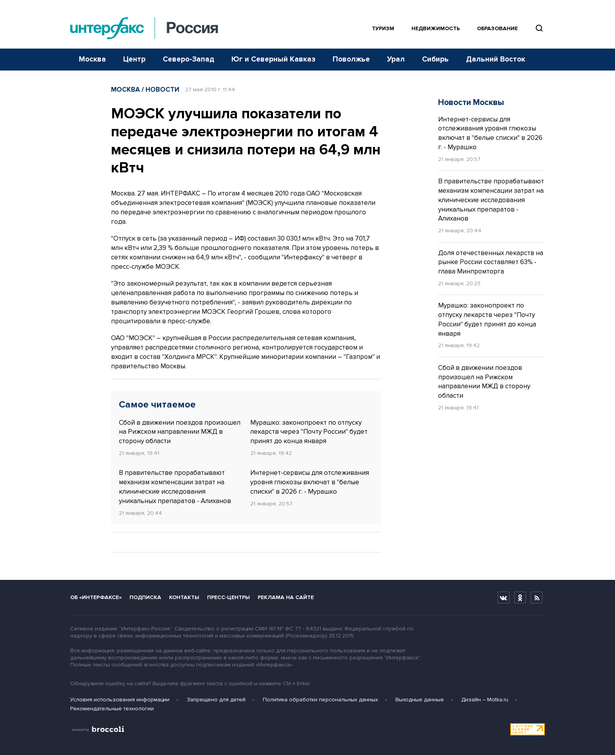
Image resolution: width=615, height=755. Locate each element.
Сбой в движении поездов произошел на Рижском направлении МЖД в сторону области (179, 431)
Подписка (145, 597)
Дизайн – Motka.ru (484, 699)
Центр (134, 59)
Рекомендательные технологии (112, 708)
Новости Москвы (471, 102)
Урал (396, 59)
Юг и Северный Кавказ (273, 59)
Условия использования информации (119, 699)
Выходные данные (419, 699)
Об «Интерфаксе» (96, 597)
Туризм (383, 28)
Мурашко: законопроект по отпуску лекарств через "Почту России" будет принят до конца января (309, 431)
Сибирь (435, 59)
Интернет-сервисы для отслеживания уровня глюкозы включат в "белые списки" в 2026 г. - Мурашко (309, 482)
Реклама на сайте (286, 597)
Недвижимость (435, 28)
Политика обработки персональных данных (320, 699)
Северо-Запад (188, 59)
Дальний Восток (495, 59)
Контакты (184, 597)
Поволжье (351, 59)
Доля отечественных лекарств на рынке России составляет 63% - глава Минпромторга (490, 262)
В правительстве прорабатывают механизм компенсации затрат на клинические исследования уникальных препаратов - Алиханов (175, 487)
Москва (92, 59)
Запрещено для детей (216, 699)
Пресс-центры (228, 597)
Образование (497, 28)
